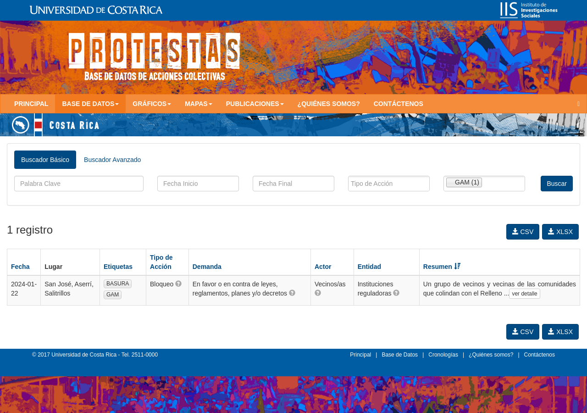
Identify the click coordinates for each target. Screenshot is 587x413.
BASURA (117, 283)
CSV (523, 231)
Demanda (207, 266)
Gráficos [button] (152, 103)
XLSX (560, 231)
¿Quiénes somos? (329, 103)
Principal (31, 103)
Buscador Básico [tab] (45, 159)
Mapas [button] (198, 103)
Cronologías (443, 355)
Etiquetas (118, 266)
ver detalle (524, 293)
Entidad (369, 266)
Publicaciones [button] (255, 103)
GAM (112, 294)
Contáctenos (398, 103)
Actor (323, 266)
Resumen (441, 266)
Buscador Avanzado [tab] (112, 159)
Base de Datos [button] (90, 103)
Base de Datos (400, 355)
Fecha (20, 266)
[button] (178, 283)
